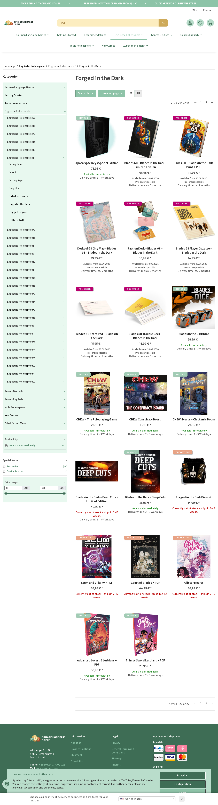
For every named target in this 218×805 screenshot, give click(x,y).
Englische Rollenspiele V (21, 349)
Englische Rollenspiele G (21, 229)
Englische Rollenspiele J (20, 253)
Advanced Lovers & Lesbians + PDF (97, 662)
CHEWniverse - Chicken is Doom (194, 419)
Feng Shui (14, 188)
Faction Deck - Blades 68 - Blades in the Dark (145, 250)
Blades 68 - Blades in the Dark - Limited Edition (145, 165)
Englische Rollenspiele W (21, 357)
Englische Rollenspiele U (21, 341)
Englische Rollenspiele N (21, 285)
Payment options (81, 749)
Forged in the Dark (19, 204)
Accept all (182, 775)
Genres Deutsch (13, 391)
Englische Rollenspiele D (21, 141)
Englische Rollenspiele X (21, 365)
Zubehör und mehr (15, 423)
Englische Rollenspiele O (21, 293)
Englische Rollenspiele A (21, 117)
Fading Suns (15, 164)
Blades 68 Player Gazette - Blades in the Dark (194, 250)
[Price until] (49, 488)
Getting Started (13, 95)
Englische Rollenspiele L (20, 269)
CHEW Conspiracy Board (145, 419)
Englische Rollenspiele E (21, 149)
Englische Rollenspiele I (20, 245)
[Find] (108, 23)
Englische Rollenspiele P (21, 301)
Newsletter (77, 761)
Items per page (110, 93)
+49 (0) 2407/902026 (52, 764)
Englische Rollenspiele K (21, 261)
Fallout (12, 172)
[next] (212, 102)
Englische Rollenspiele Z (21, 381)
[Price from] (13, 488)
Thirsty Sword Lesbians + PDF (145, 660)
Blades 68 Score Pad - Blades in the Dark (97, 336)
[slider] (6, 493)
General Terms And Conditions (123, 751)
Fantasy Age (16, 180)
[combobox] (147, 798)
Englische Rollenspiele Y (21, 373)
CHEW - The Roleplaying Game (96, 419)
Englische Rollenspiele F (20, 157)
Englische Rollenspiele (17, 111)
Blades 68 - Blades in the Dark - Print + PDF (194, 165)
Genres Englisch (13, 399)
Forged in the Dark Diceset (194, 497)
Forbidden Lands (18, 196)
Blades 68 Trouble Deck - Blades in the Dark (145, 336)
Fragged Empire (18, 212)
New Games (11, 415)
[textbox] (147, 799)
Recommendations (15, 103)
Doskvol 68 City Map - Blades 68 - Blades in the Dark (96, 250)
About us (76, 742)
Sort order (84, 93)
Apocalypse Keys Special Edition (96, 163)
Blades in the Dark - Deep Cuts (145, 497)
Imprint (116, 764)
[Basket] (210, 23)
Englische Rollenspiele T (21, 333)
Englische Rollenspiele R (21, 317)
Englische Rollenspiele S (21, 325)
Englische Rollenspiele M (21, 277)
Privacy (116, 742)
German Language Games (19, 87)
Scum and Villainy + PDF (97, 582)
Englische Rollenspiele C (21, 133)
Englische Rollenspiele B (21, 125)
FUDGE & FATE (17, 220)
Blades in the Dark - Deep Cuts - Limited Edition (97, 499)
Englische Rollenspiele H (21, 237)
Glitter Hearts (193, 582)
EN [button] (193, 10)
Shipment (76, 755)
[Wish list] (200, 23)
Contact (208, 10)
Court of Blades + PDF (145, 582)
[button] (190, 23)
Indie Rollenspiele (14, 407)
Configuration (182, 784)
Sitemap (116, 758)
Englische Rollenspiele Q (21, 309)
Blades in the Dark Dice (193, 334)
